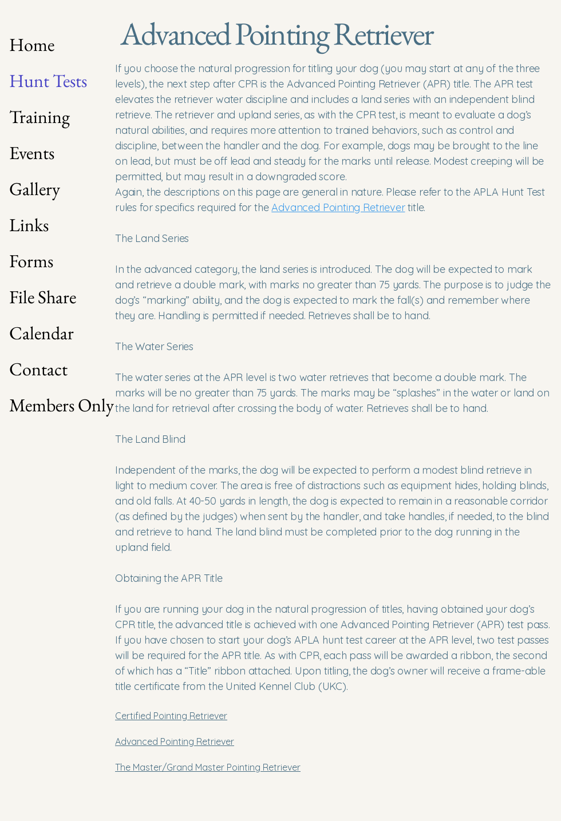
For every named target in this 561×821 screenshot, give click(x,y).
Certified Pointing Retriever (171, 715)
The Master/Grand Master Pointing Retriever (208, 767)
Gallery (34, 189)
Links (29, 225)
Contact (38, 369)
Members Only (49, 405)
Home (31, 45)
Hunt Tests (48, 81)
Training (39, 117)
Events (31, 153)
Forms (31, 261)
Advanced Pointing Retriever (174, 741)
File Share (42, 297)
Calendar (41, 333)
